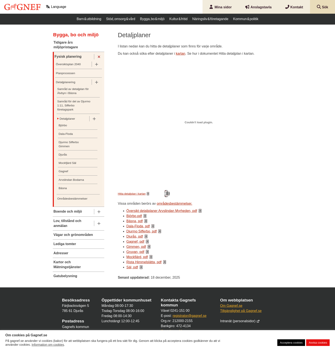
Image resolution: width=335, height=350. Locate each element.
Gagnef (63, 171)
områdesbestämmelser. (174, 203)
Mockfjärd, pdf (137, 257)
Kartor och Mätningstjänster (67, 264)
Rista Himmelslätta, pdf (144, 262)
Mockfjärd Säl (67, 163)
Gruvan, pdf (135, 252)
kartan (180, 53)
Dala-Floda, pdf (138, 226)
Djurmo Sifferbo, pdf (141, 231)
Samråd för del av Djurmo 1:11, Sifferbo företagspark (73, 105)
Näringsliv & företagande (210, 19)
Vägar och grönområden (73, 235)
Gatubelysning (65, 276)
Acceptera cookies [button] (291, 342)
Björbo (63, 125)
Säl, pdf (132, 267)
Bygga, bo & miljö (152, 19)
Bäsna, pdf (134, 221)
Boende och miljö (67, 211)
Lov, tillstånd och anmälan (67, 223)
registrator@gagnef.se (190, 316)
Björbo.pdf (134, 216)
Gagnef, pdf (135, 241)
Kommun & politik (245, 19)
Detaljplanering (65, 82)
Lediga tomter (64, 244)
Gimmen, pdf (136, 247)
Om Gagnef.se (231, 305)
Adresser (60, 253)
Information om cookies (48, 344)
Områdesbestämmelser (72, 198)
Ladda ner (160, 193)
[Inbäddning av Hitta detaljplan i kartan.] (199, 122)
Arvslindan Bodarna (71, 179)
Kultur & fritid (178, 19)
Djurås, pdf (134, 236)
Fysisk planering (67, 56)
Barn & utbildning (89, 19)
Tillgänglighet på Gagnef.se (241, 311)
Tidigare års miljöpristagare (65, 45)
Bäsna (63, 188)
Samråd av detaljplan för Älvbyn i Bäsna (73, 91)
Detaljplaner (67, 118)
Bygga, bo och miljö (76, 34)
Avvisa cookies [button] (318, 342)
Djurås (63, 154)
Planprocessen (65, 73)
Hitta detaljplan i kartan (132, 193)
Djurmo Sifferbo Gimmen (69, 144)
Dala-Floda (66, 133)
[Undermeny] (99, 56)
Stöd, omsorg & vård (120, 19)
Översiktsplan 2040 (68, 64)
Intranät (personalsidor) (240, 321)
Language (56, 7)
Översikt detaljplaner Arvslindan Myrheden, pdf (161, 211)
